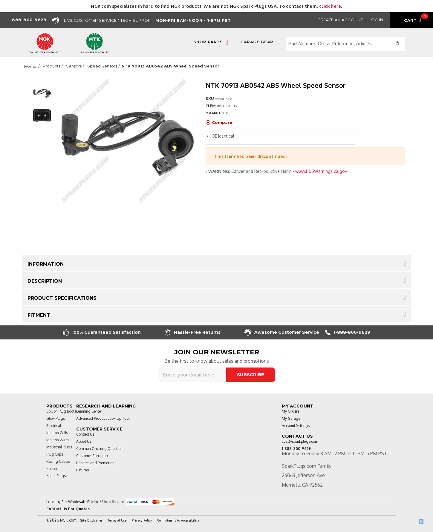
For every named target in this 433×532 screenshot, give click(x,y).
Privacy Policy (142, 520)
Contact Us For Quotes (68, 509)
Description (44, 281)
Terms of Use (117, 520)
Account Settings (296, 425)
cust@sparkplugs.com (300, 441)
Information (45, 264)
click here (330, 6)
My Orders (290, 411)
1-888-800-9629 (347, 332)
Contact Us (85, 434)
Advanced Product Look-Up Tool (102, 418)
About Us (83, 441)
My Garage (291, 418)
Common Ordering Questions (100, 448)
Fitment (38, 315)
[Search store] (345, 44)
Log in (376, 19)
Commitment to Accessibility (178, 520)
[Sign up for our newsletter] (192, 375)
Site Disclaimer (91, 520)
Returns (82, 470)
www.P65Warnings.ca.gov (321, 171)
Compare (219, 122)
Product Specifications (62, 298)
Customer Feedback (92, 455)
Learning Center (89, 411)
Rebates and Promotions (96, 463)
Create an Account (340, 19)
